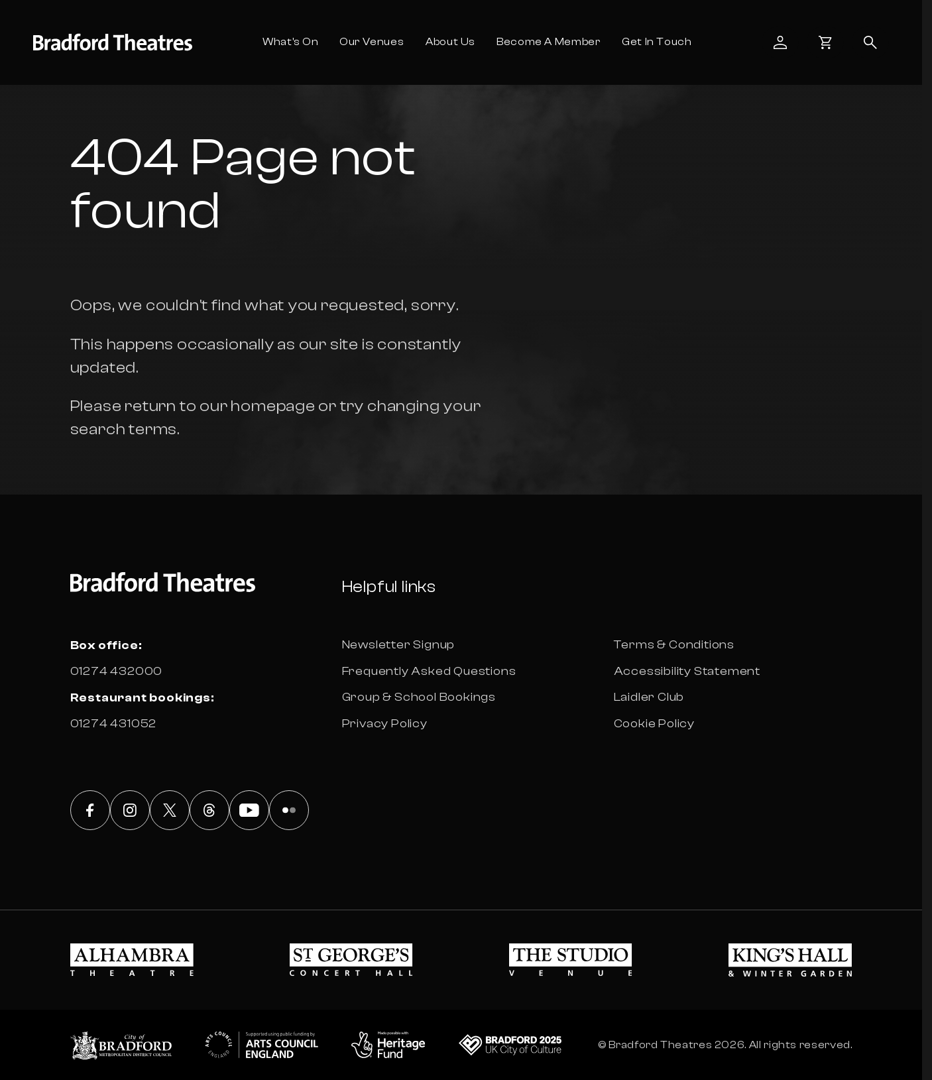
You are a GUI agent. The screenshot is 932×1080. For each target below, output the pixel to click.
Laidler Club (649, 697)
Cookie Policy (654, 724)
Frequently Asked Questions (429, 671)
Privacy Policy (385, 724)
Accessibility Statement (687, 671)
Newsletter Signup (398, 645)
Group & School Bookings (419, 697)
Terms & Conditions (674, 645)
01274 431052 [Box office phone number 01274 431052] (113, 724)
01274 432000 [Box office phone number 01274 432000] (116, 671)
